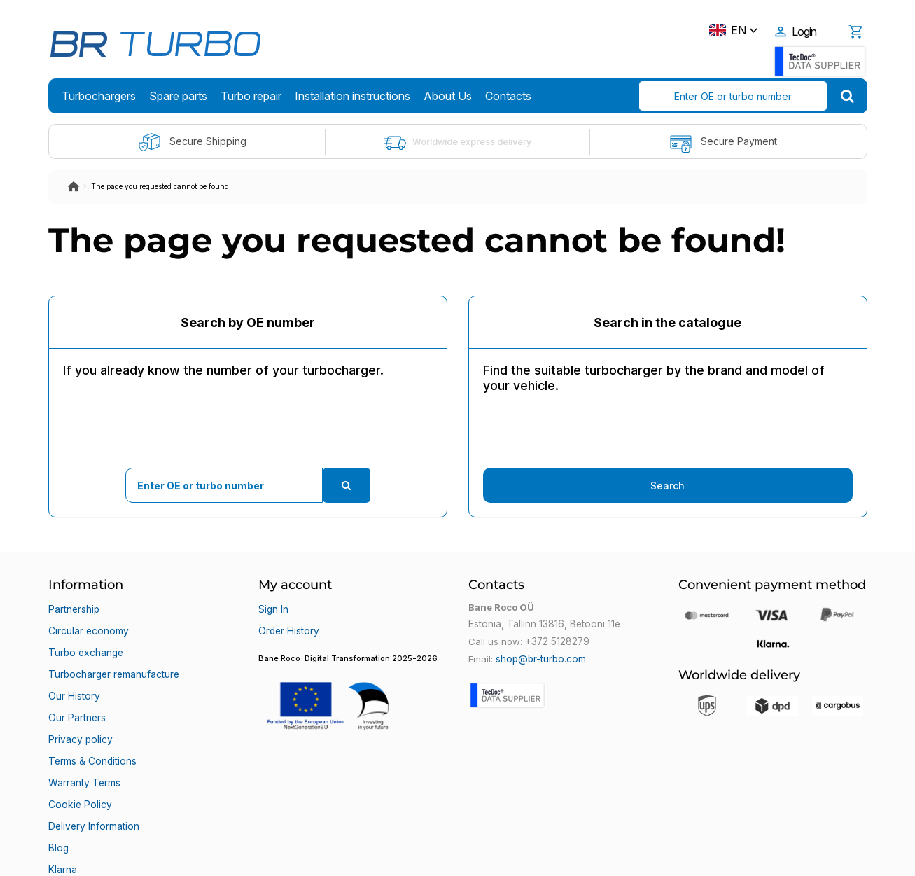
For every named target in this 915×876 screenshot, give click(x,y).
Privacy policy (78, 708)
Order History (287, 624)
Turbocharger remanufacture (113, 657)
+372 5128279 (556, 640)
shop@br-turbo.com (539, 657)
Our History (72, 674)
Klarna (62, 808)
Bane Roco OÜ (88, 853)
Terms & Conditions (91, 724)
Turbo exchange (84, 640)
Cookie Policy (78, 758)
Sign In (273, 607)
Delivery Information (92, 775)
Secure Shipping (192, 142)
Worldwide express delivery (457, 142)
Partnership (73, 607)
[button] (352, 687)
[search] (847, 95)
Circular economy (87, 624)
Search (667, 486)
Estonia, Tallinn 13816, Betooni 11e (541, 624)
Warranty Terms (83, 741)
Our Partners (76, 691)
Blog (57, 792)
